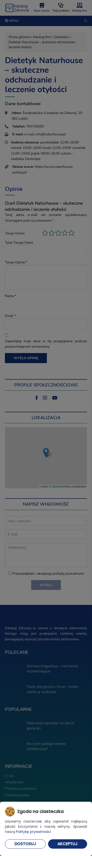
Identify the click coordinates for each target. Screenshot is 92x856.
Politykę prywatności (33, 831)
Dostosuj (25, 844)
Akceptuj (67, 844)
